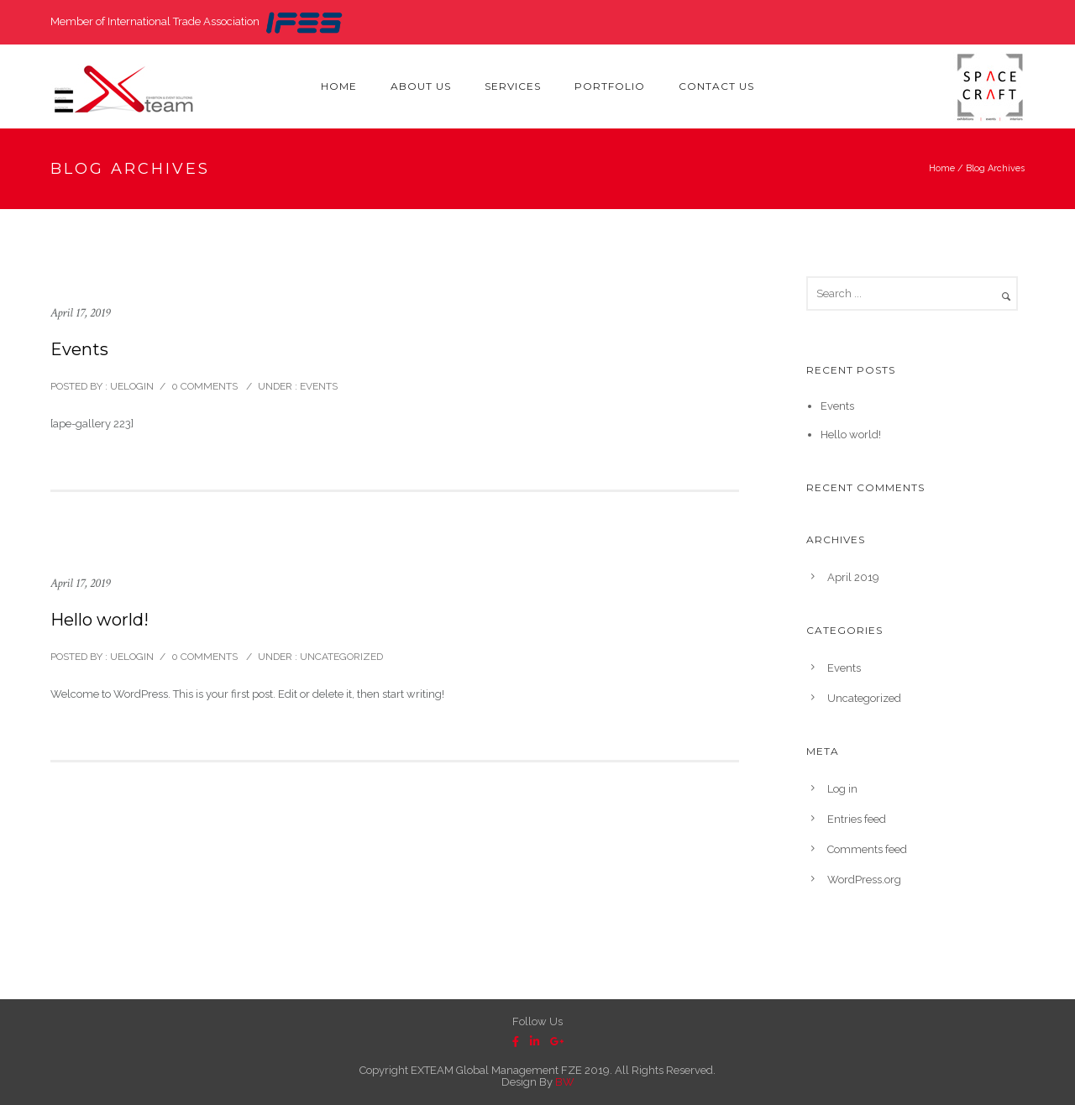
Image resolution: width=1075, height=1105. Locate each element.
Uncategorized (340, 656)
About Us (421, 86)
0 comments (204, 386)
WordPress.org (864, 879)
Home (339, 86)
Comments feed (867, 849)
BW (564, 1082)
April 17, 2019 (80, 313)
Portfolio (609, 86)
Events (79, 349)
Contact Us (716, 86)
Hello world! (99, 620)
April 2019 (853, 577)
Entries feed (856, 819)
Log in (842, 789)
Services (513, 86)
